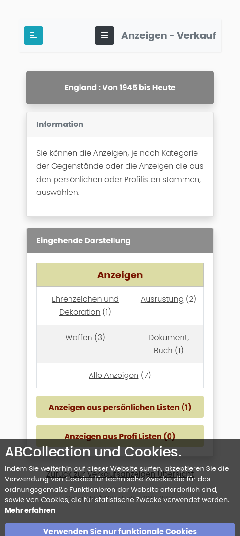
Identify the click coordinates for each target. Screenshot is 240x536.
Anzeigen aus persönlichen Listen (114, 407)
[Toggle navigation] (104, 35)
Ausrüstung (162, 299)
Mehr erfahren (30, 528)
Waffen (78, 337)
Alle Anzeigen (113, 375)
